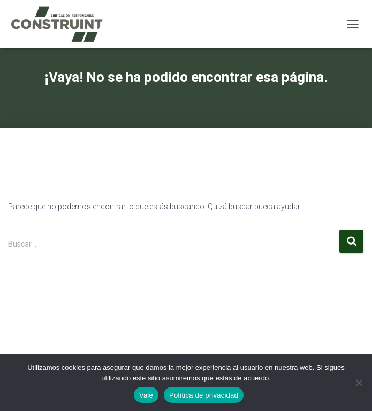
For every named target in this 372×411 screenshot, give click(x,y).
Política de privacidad (203, 395)
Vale (146, 395)
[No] (358, 382)
